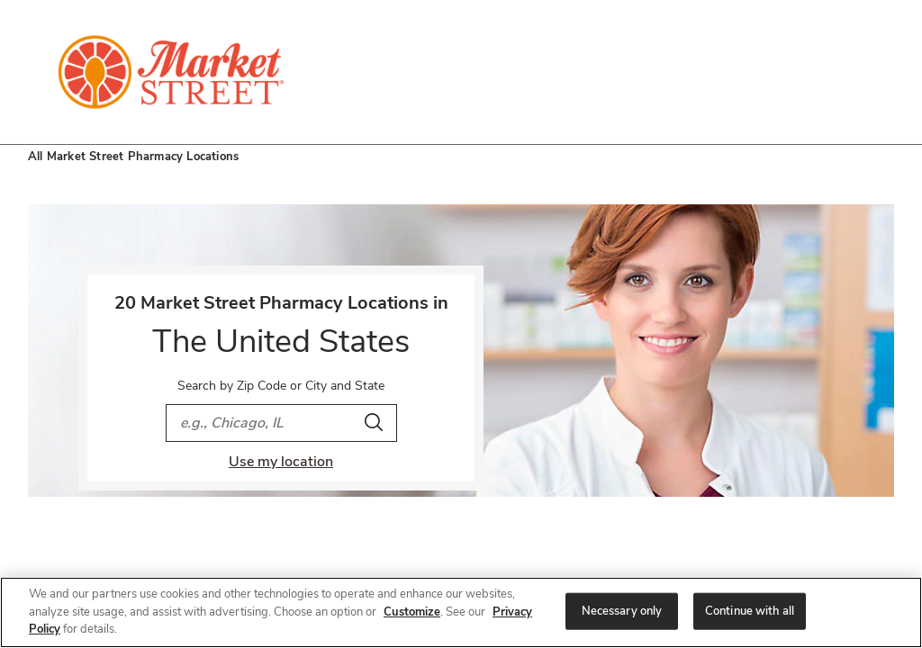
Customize (412, 612)
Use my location (281, 462)
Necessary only (622, 610)
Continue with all (749, 610)
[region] (461, 612)
